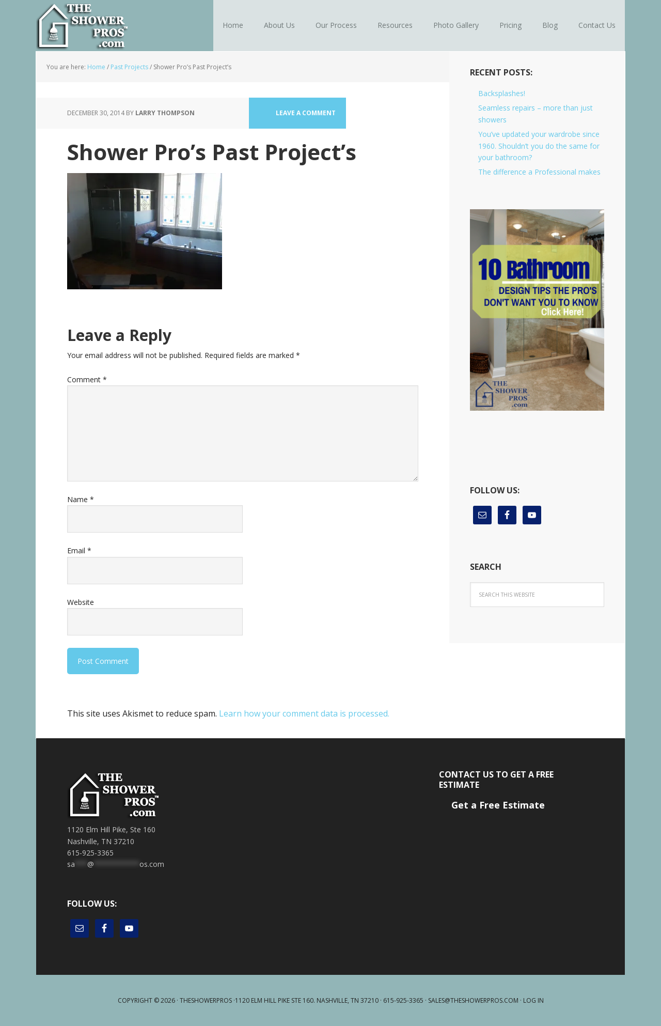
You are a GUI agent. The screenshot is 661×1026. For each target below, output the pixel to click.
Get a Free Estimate (498, 805)
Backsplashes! (501, 93)
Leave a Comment (306, 112)
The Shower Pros (103, 26)
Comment (87, 379)
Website (80, 602)
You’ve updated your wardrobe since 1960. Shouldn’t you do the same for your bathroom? (539, 145)
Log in (533, 1000)
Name (80, 499)
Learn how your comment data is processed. (304, 713)
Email (79, 550)
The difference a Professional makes (539, 172)
